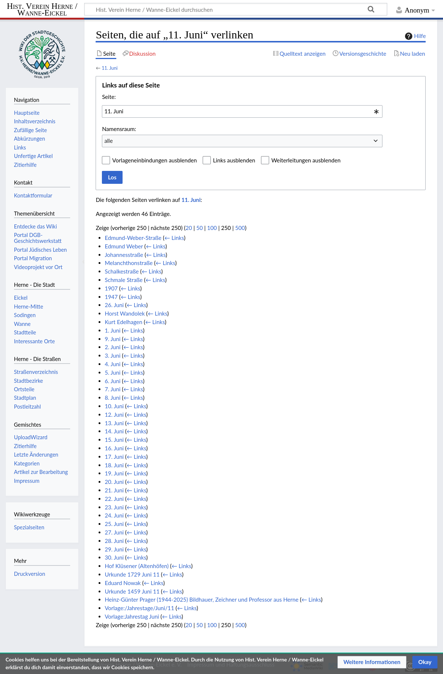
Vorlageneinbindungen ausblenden (154, 160)
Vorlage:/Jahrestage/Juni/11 (139, 608)
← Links (174, 237)
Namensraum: (119, 128)
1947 (111, 296)
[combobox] (242, 111)
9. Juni (113, 339)
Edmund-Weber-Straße (133, 237)
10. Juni (114, 406)
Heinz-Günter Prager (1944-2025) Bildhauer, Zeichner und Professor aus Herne (202, 599)
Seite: (109, 96)
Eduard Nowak (123, 583)
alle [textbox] (108, 140)
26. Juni (114, 305)
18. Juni (114, 465)
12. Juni (114, 414)
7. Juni (113, 389)
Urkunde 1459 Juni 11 (132, 591)
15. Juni (114, 439)
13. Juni (114, 423)
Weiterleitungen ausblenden (305, 160)
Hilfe (414, 36)
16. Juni (114, 448)
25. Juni (114, 523)
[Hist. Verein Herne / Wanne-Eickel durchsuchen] (236, 9)
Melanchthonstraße (129, 262)
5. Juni (113, 372)
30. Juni (114, 557)
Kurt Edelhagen (123, 322)
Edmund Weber (124, 246)
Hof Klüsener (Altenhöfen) (137, 566)
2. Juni (113, 347)
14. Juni (114, 431)
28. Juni (114, 540)
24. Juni (114, 515)
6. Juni (113, 381)
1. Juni (113, 330)
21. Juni (114, 490)
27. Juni (114, 532)
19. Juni (114, 473)
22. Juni (114, 498)
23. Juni (114, 507)
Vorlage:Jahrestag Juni (132, 616)
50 (199, 227)
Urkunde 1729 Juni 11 (132, 574)
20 (188, 227)
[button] (371, 662)
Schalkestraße (122, 271)
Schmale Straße (124, 279)
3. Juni (113, 355)
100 (212, 227)
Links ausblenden (234, 160)
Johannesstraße (124, 254)
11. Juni (109, 68)
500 (240, 227)
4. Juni (113, 364)
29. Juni (114, 549)
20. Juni (114, 481)
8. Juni (113, 397)
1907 (111, 288)
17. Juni (114, 456)
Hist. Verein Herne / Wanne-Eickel (42, 10)
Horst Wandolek (125, 313)
